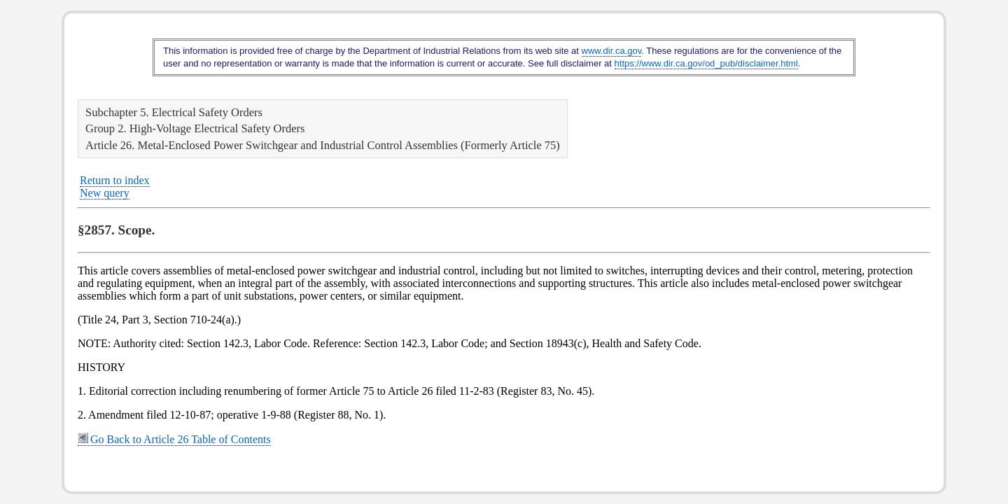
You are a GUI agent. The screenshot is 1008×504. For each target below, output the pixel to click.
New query (105, 193)
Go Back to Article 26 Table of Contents (174, 439)
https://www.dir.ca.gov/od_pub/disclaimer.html (706, 63)
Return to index (115, 180)
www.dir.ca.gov (612, 51)
